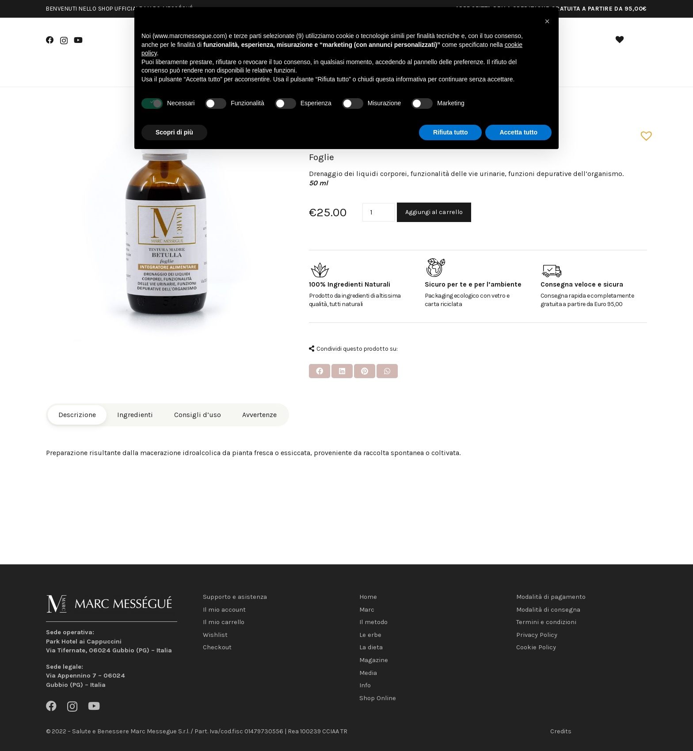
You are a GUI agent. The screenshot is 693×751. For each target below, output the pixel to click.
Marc (366, 609)
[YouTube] (78, 40)
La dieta (371, 647)
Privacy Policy (536, 635)
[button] (643, 132)
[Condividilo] (319, 371)
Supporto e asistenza (235, 597)
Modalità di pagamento (551, 597)
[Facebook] (50, 40)
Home (368, 597)
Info (365, 685)
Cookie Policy (536, 647)
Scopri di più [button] (174, 132)
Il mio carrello (223, 622)
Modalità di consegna (548, 609)
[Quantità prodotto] (378, 212)
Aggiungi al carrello (434, 212)
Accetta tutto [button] (518, 132)
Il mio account (224, 609)
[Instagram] (64, 40)
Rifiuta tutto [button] (450, 132)
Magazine (373, 660)
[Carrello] (637, 41)
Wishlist (215, 635)
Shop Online (377, 698)
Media (368, 673)
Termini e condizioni (546, 622)
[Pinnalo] (364, 371)
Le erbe (370, 635)
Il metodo (373, 622)
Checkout (217, 647)
